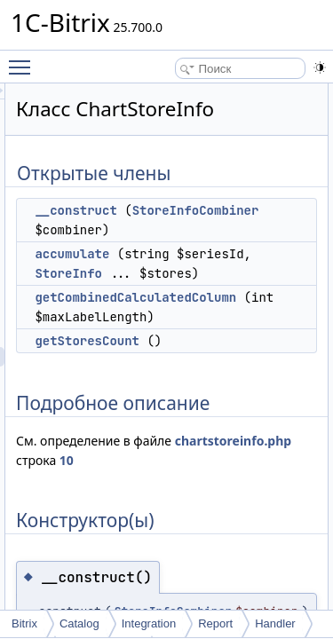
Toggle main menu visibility (24, 59)
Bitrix (24, 623)
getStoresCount (187, 380)
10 (287, 499)
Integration (149, 623)
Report (215, 623)
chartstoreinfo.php (174, 499)
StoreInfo (251, 293)
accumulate (172, 273)
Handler (275, 623)
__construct (176, 210)
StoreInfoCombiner (206, 230)
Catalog (79, 623)
